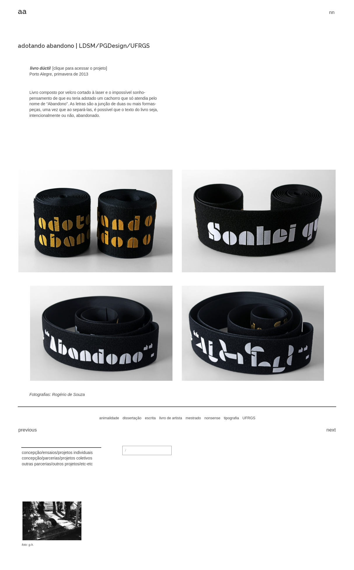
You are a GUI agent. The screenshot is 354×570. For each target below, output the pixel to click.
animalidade (109, 418)
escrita (150, 418)
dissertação (132, 418)
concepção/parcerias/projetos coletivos (57, 458)
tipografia (231, 418)
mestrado (193, 418)
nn (332, 12)
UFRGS (249, 418)
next (331, 430)
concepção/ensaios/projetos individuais (57, 452)
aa (22, 11)
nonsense (212, 418)
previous (27, 430)
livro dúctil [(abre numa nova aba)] (40, 68)
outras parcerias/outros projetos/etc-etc (57, 464)
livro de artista (170, 418)
